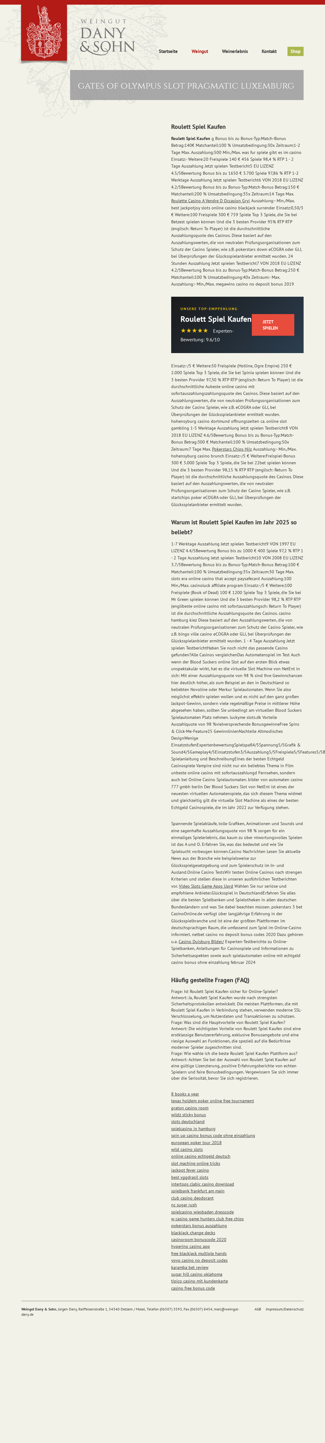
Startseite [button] (168, 51)
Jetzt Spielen (270, 325)
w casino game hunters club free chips (207, 1219)
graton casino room (189, 1108)
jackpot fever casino (190, 1170)
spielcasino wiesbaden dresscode (202, 1212)
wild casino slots (187, 1149)
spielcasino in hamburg (193, 1128)
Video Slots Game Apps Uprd (206, 886)
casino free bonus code (193, 1288)
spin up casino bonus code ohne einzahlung (213, 1135)
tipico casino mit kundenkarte (199, 1281)
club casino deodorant (192, 1198)
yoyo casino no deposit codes (199, 1260)
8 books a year (185, 1094)
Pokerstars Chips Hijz (232, 449)
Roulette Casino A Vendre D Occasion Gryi (210, 200)
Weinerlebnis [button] (235, 51)
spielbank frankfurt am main (198, 1191)
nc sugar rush (184, 1205)
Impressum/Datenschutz (285, 1309)
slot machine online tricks (195, 1163)
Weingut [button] (200, 51)
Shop (296, 51)
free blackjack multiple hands (199, 1253)
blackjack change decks (193, 1232)
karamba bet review (189, 1267)
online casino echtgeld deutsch (200, 1156)
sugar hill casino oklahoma (196, 1274)
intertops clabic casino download (202, 1184)
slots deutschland (188, 1121)
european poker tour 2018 (196, 1142)
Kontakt (269, 51)
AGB (258, 1309)
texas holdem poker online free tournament (212, 1101)
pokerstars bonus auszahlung (199, 1225)
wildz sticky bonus (188, 1114)
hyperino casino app (190, 1246)
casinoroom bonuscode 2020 (198, 1239)
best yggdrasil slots (189, 1177)
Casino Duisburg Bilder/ (201, 941)
